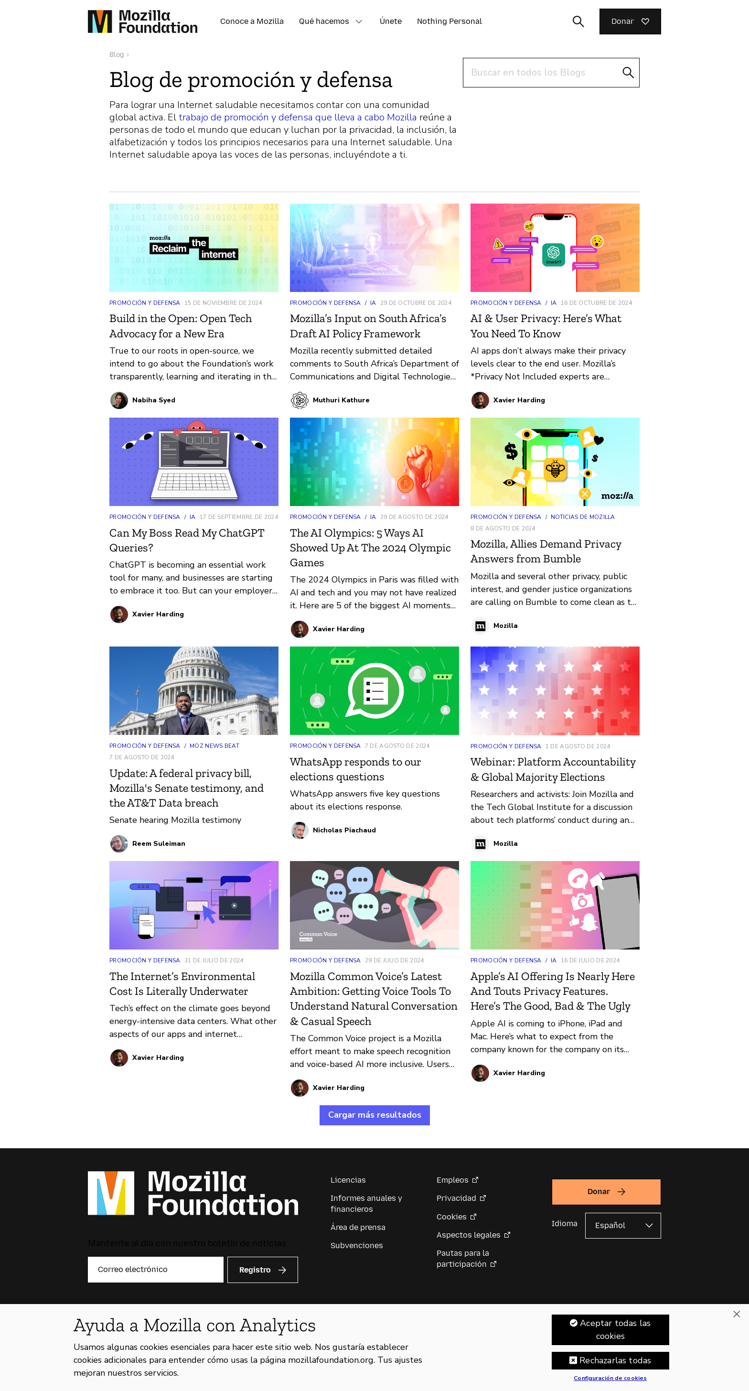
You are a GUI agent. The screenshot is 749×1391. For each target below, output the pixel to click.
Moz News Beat (214, 746)
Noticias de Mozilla (583, 517)
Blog (116, 55)
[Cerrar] (736, 1314)
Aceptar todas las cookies (615, 1329)
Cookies (452, 1216)
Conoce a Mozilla (252, 21)
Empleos (453, 1180)
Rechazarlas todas (615, 1360)
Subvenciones (357, 1245)
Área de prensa (358, 1227)
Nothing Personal (449, 21)
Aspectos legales (469, 1235)
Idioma (565, 1223)
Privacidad (456, 1198)
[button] (358, 21)
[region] (374, 1347)
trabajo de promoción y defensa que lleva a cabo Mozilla (298, 117)
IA (373, 303)
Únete (391, 21)
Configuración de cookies (610, 1378)
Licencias (348, 1180)
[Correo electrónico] (156, 1270)
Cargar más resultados (374, 1115)
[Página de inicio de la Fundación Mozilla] (142, 21)
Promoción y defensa (145, 303)
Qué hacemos (324, 21)
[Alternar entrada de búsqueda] (578, 21)
